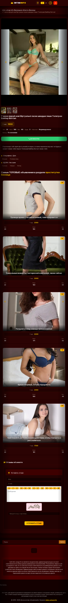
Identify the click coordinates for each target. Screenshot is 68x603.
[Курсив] (13, 488)
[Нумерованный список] (38, 488)
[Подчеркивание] (17, 488)
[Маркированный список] (34, 488)
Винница (32, 10)
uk (46, 3)
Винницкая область (21, 10)
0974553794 (34, 139)
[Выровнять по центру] (25, 488)
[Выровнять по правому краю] (29, 488)
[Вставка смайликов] (42, 488)
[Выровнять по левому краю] (21, 488)
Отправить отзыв (34, 523)
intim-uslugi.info (51, 600)
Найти (62, 542)
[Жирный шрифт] (9, 488)
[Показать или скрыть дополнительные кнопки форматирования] (47, 488)
